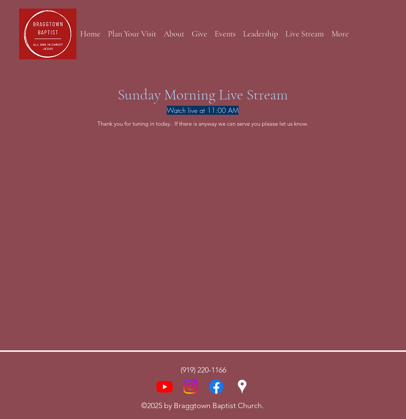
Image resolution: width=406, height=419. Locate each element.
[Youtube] (164, 386)
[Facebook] (216, 386)
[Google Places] (242, 386)
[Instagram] (190, 386)
